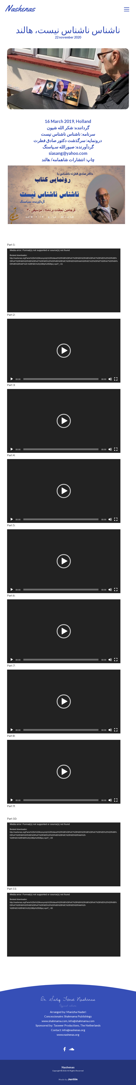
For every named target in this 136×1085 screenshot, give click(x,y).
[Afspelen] (11, 379)
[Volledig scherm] (116, 379)
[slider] (61, 379)
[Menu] (127, 9)
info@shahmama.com (81, 1021)
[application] (63, 280)
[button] (64, 351)
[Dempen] (110, 379)
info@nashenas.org (73, 1030)
